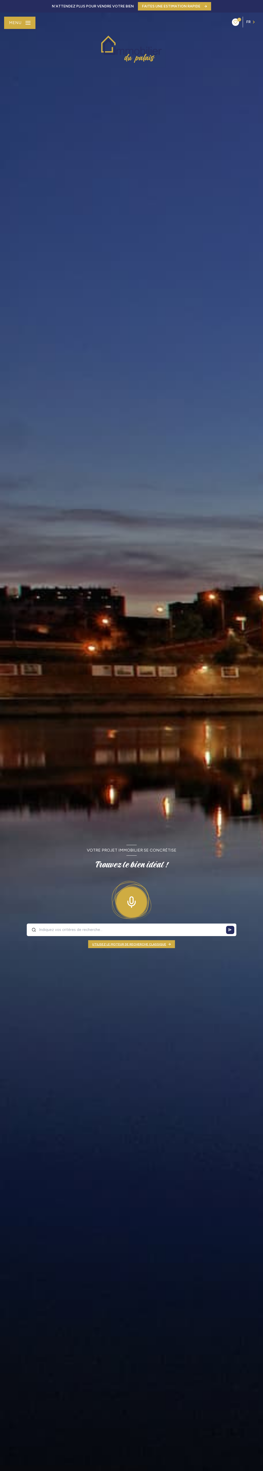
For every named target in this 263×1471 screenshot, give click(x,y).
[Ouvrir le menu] (19, 23)
